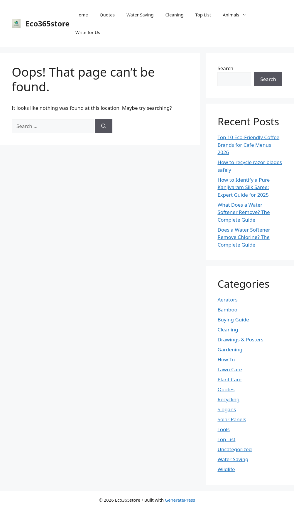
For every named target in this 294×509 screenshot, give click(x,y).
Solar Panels (231, 419)
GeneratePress (180, 500)
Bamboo (227, 309)
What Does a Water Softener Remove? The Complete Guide (243, 212)
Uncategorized (234, 449)
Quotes (107, 15)
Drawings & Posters (240, 339)
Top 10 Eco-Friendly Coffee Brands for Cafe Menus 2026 (248, 145)
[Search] (103, 126)
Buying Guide (233, 319)
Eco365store (48, 23)
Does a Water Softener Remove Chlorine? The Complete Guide (243, 237)
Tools (223, 429)
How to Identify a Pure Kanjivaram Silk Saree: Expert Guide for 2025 (243, 187)
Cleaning (174, 15)
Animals (237, 14)
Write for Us (87, 32)
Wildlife (226, 469)
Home (81, 15)
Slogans (226, 409)
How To (226, 359)
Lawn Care (229, 369)
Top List (203, 15)
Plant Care (229, 379)
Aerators (227, 299)
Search (225, 68)
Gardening (229, 349)
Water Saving (140, 15)
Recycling (228, 399)
